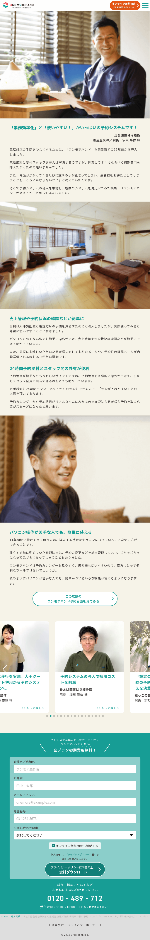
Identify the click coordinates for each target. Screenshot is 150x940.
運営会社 (58, 925)
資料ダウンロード (73, 870)
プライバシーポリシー (77, 854)
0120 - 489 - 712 (75, 898)
